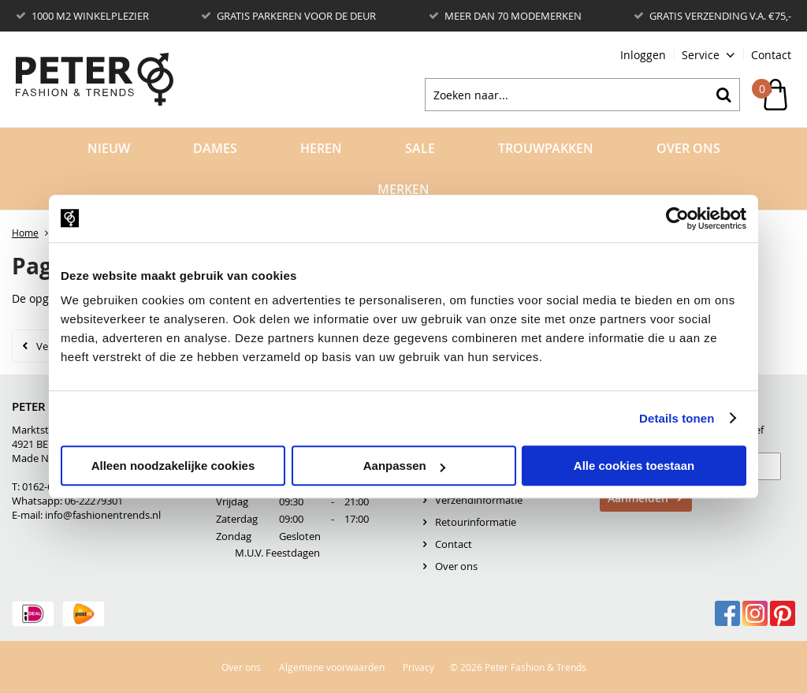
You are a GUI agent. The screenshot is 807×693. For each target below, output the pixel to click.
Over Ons (688, 148)
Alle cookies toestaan (634, 465)
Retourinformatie (475, 522)
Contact (771, 54)
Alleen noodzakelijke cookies (173, 465)
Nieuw (108, 148)
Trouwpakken (545, 148)
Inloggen (643, 54)
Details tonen (676, 418)
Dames (215, 148)
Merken (403, 189)
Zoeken (723, 94)
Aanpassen (404, 465)
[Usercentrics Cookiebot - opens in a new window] (677, 218)
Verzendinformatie (479, 500)
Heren (321, 148)
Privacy (418, 667)
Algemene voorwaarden (332, 667)
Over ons (456, 566)
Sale (420, 148)
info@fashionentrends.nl (103, 515)
